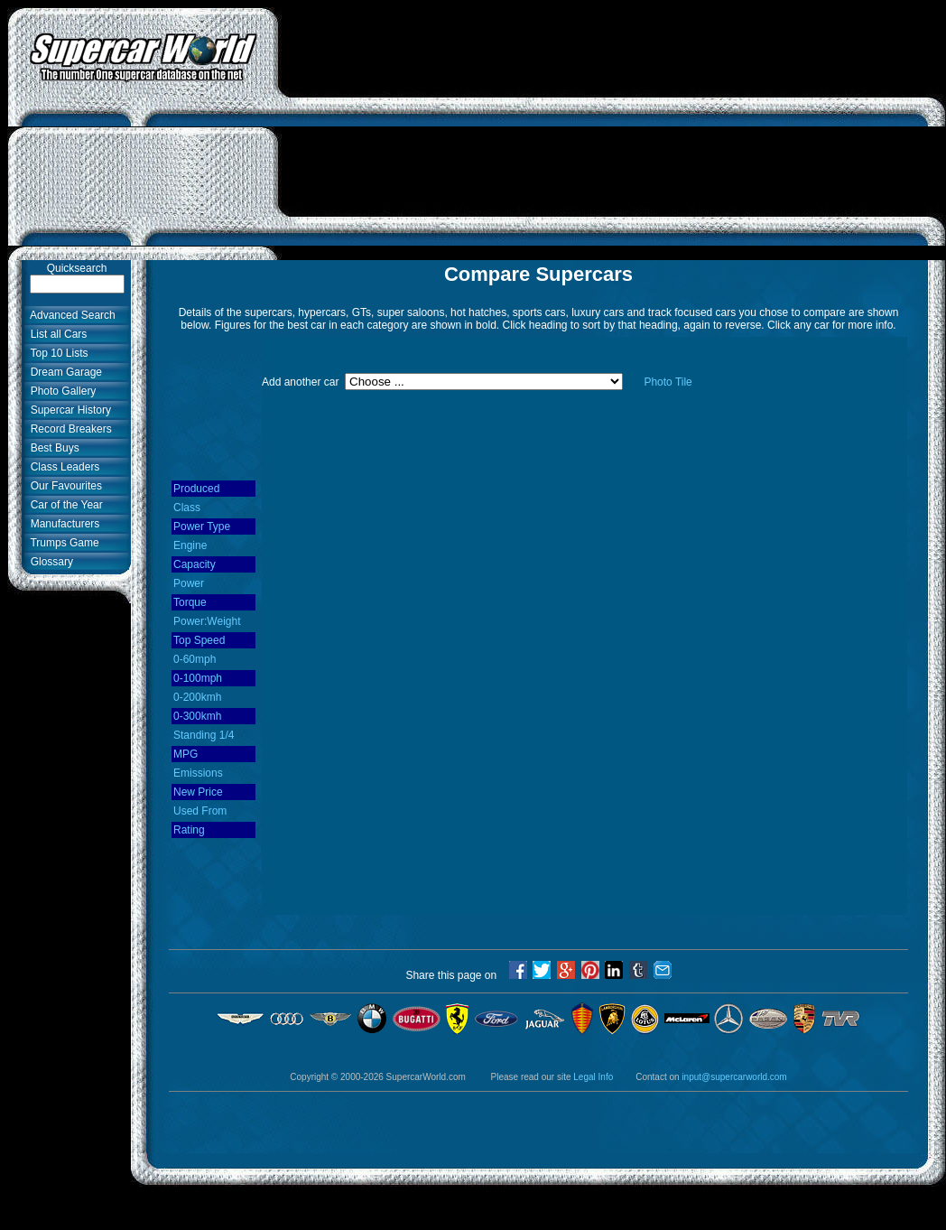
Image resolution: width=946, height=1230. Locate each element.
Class (186, 507)
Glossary (48, 561)
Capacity (194, 564)
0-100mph (197, 678)
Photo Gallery (60, 391)
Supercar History (67, 410)
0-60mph (194, 659)
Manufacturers (61, 523)
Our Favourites (63, 486)
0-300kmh (197, 716)
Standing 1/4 (203, 735)
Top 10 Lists (56, 353)
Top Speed (199, 640)
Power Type (201, 526)
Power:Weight (206, 621)
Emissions (198, 773)
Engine (190, 545)
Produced (196, 488)
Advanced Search (70, 315)
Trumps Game (61, 542)
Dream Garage (63, 372)
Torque (190, 602)
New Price (198, 792)
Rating (189, 830)
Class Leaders (61, 467)
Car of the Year (63, 505)
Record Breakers (68, 429)
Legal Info (593, 1077)
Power (188, 583)
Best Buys (51, 448)
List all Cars (55, 334)
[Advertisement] (612, 133)
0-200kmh (197, 697)
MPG (185, 754)
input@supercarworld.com (734, 1077)
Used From (200, 811)
